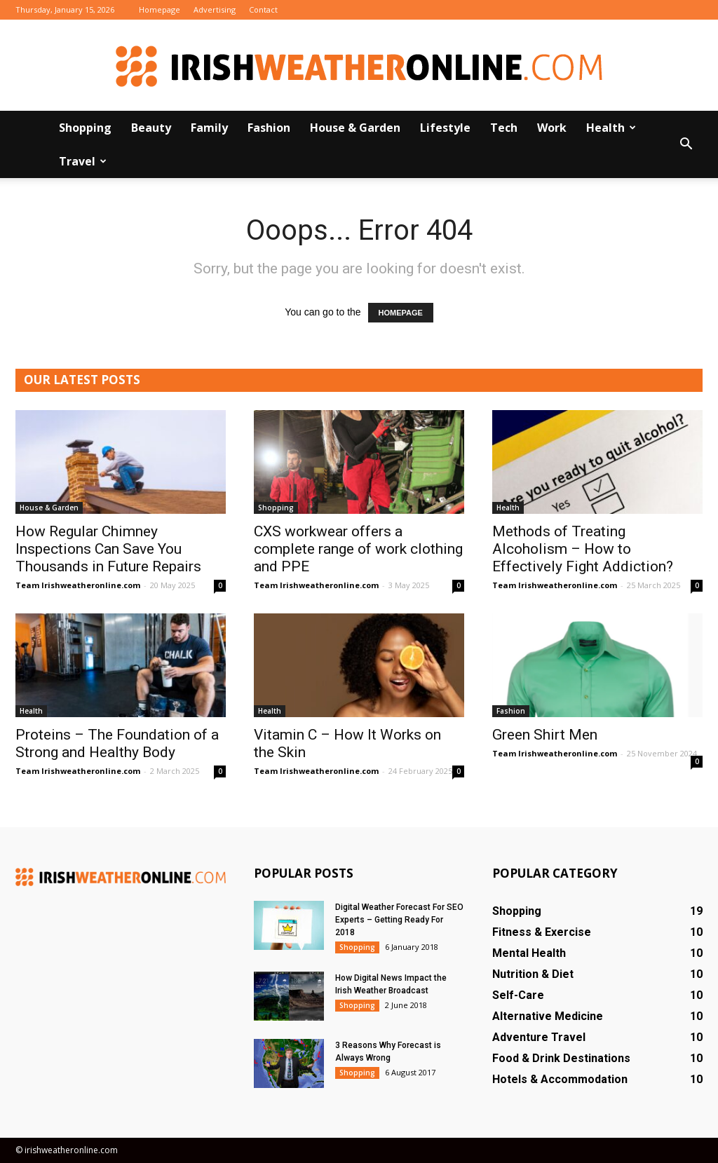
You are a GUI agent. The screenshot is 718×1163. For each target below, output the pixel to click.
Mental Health (529, 953)
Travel (83, 161)
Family (209, 127)
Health (611, 127)
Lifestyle (445, 127)
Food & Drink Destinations (561, 1058)
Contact (263, 9)
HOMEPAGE (401, 312)
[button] (686, 144)
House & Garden (355, 127)
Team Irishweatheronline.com (77, 585)
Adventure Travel (538, 1037)
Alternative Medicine (547, 1016)
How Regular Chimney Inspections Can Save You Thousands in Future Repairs (108, 549)
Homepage (159, 9)
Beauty (151, 127)
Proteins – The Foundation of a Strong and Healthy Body (117, 743)
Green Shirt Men (544, 734)
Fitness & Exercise (541, 932)
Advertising (215, 9)
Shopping (85, 127)
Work (552, 127)
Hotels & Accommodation (560, 1079)
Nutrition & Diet (533, 974)
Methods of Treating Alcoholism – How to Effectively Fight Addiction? (582, 549)
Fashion (269, 127)
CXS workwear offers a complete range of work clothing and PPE (358, 549)
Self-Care (518, 995)
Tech (503, 127)
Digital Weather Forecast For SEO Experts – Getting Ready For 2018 (399, 919)
